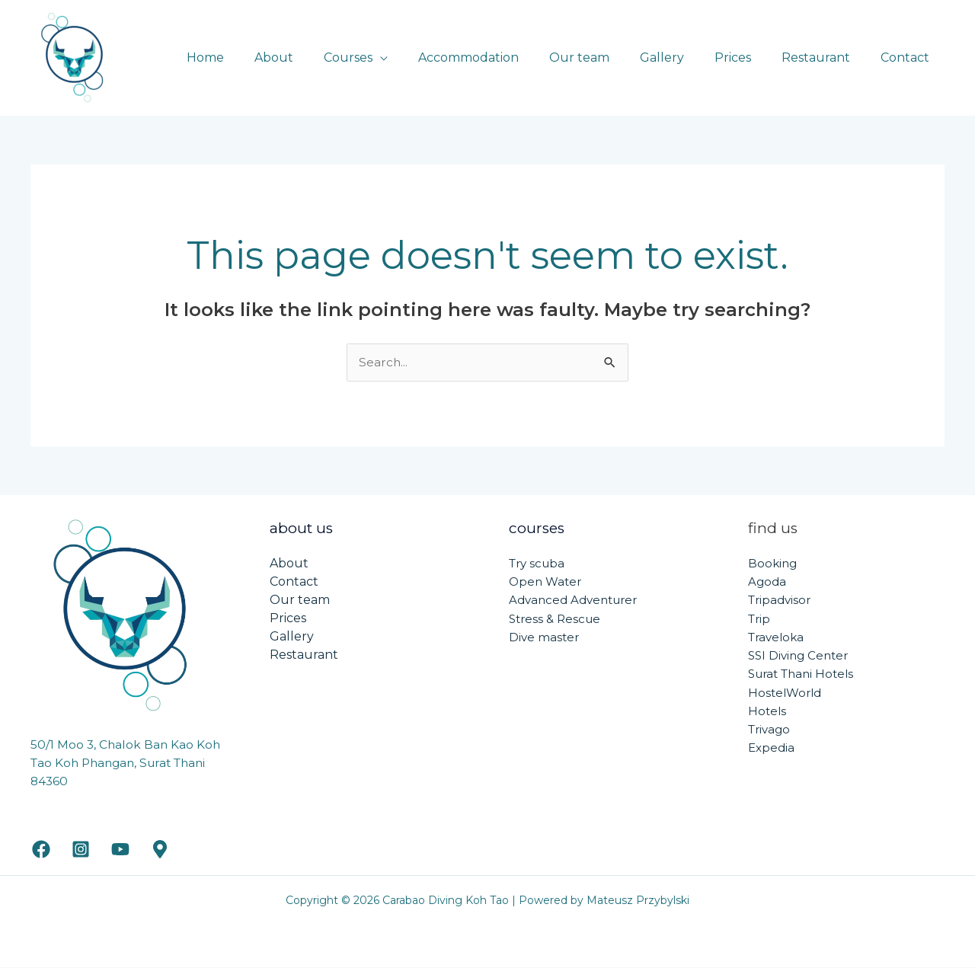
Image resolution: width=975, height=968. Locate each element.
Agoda (767, 581)
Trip (759, 618)
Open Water (545, 581)
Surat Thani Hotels (800, 673)
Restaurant (825, 57)
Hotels (767, 709)
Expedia (771, 746)
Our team (607, 57)
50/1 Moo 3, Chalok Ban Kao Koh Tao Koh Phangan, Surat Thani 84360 (126, 763)
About (319, 57)
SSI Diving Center (798, 654)
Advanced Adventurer (573, 600)
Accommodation (502, 57)
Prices (748, 57)
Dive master (544, 636)
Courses (387, 57)
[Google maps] (160, 850)
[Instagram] (80, 850)
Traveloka (776, 636)
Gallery (683, 57)
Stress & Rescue (554, 618)
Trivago (769, 727)
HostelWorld (784, 691)
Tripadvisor (779, 600)
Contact (908, 57)
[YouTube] (120, 850)
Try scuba (536, 563)
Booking (772, 563)
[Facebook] (41, 850)
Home (257, 57)
